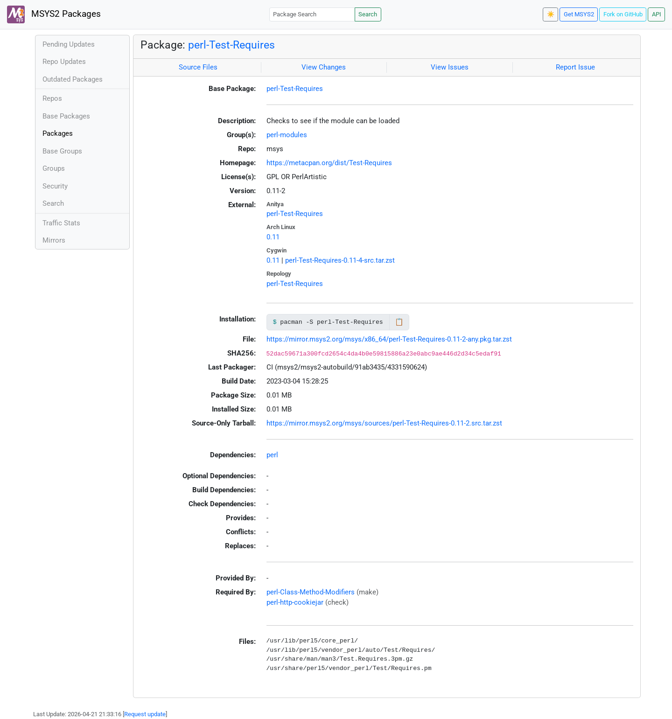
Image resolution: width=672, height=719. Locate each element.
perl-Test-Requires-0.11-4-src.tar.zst (340, 260)
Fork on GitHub (623, 14)
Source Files (198, 67)
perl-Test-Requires (231, 45)
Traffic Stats (61, 223)
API (656, 14)
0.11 (273, 237)
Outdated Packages (72, 79)
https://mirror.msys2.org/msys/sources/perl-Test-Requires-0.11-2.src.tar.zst (384, 423)
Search (367, 14)
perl (272, 455)
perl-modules (286, 135)
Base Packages (66, 116)
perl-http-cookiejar (294, 602)
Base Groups (62, 151)
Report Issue (575, 67)
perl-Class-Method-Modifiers (310, 592)
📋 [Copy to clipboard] (399, 322)
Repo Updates (64, 61)
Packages (57, 133)
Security (55, 186)
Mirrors (53, 240)
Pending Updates (68, 44)
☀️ (550, 14)
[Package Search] (312, 14)
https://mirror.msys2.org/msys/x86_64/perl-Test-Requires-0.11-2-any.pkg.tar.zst (389, 339)
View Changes (323, 67)
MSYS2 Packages (54, 14)
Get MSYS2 (579, 14)
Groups (53, 168)
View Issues (450, 67)
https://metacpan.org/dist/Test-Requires (329, 163)
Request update (145, 714)
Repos (52, 98)
